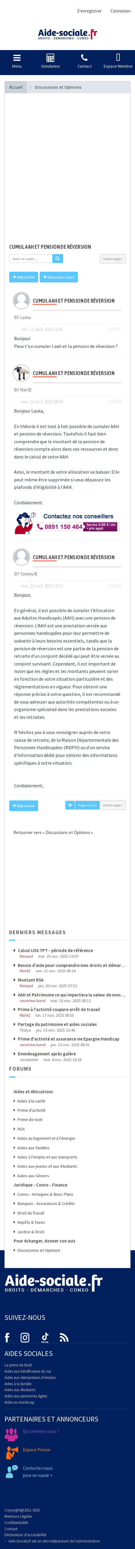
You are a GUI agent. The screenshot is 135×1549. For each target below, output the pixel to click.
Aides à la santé (30, 1101)
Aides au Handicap (19, 1402)
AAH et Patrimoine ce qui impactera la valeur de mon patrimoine (71, 995)
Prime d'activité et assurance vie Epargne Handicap (68, 1039)
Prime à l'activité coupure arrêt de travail (58, 1009)
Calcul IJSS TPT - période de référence (55, 950)
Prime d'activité (31, 1110)
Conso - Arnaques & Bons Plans (44, 1194)
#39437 (114, 329)
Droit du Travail (30, 1213)
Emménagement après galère (46, 1054)
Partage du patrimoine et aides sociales (57, 1024)
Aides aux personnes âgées (25, 1396)
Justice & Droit (30, 1231)
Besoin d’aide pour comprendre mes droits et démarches (71, 965)
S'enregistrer (89, 11)
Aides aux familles (32, 1147)
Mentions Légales (18, 1516)
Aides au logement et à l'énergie (45, 1138)
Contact (11, 1528)
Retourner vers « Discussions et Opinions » (51, 832)
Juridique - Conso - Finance (40, 1185)
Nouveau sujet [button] (58, 277)
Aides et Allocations (33, 1091)
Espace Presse (36, 1449)
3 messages (112, 258)
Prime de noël (29, 1119)
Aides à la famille (17, 1383)
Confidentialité (16, 1522)
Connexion (121, 11)
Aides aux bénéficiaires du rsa (27, 1371)
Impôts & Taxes (30, 1222)
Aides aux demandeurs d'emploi (30, 1377)
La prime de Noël (18, 1365)
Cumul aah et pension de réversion (50, 247)
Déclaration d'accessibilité (25, 1534)
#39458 (114, 402)
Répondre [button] (24, 277)
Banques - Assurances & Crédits (45, 1203)
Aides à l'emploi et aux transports (46, 1157)
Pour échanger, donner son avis (44, 1241)
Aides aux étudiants (19, 1389)
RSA (20, 1129)
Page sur (87, 805)
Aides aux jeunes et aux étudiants (46, 1166)
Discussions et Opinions (38, 1250)
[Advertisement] (67, 171)
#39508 (114, 586)
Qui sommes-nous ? (41, 1431)
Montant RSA (30, 980)
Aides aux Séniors (32, 1175)
